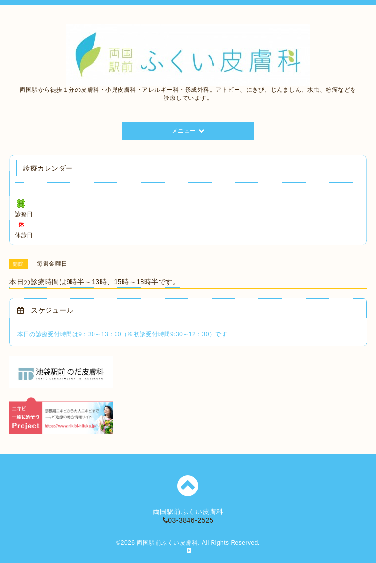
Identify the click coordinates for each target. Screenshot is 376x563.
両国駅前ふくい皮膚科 (167, 542)
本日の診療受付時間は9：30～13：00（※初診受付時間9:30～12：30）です (122, 334)
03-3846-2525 (188, 520)
